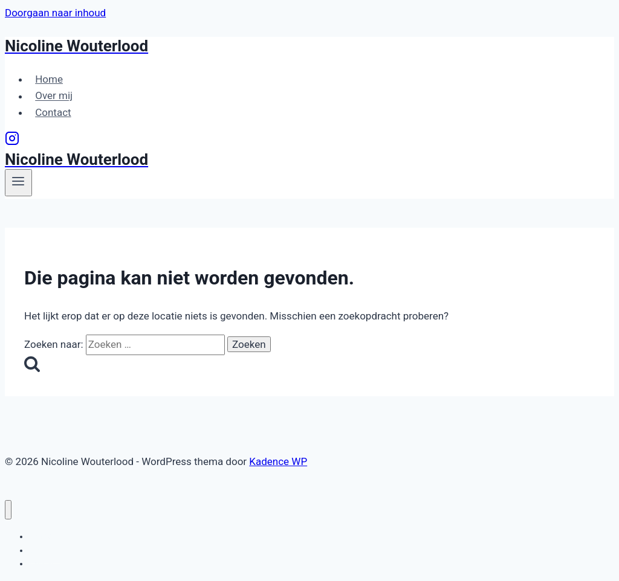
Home (49, 79)
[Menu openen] (18, 182)
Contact (53, 112)
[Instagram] (12, 142)
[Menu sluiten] (8, 510)
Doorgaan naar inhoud (55, 13)
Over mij (54, 96)
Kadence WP (278, 461)
